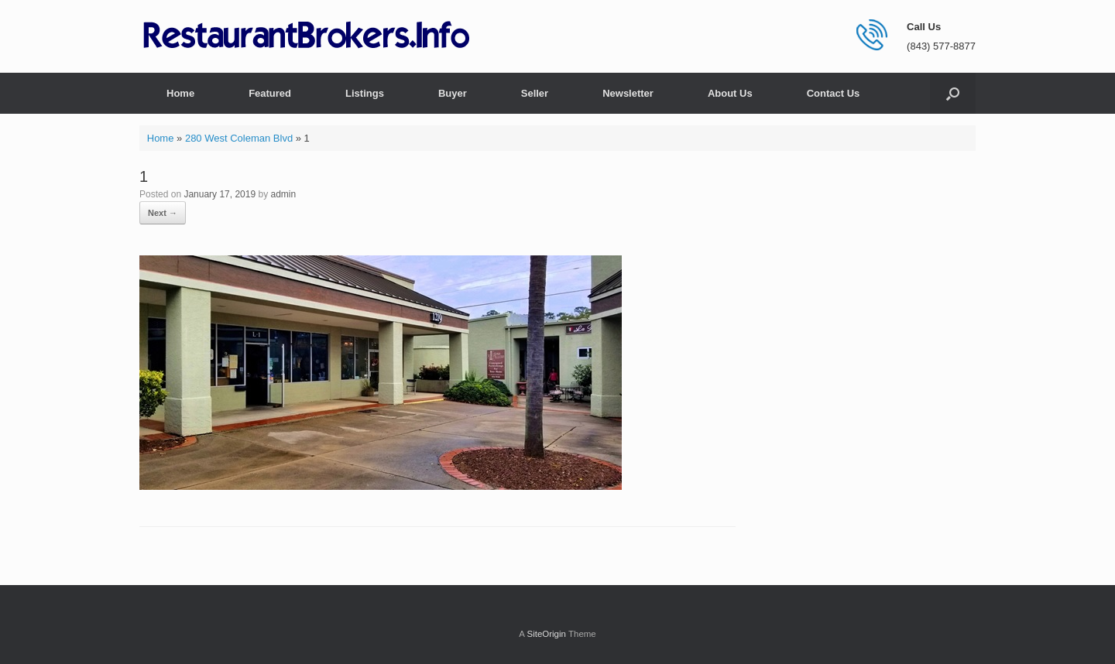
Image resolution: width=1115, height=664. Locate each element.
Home (180, 93)
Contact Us (833, 93)
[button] (953, 93)
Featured (270, 93)
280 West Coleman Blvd (239, 138)
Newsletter (628, 93)
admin (284, 194)
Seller (534, 93)
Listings (364, 93)
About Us (730, 93)
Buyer (452, 93)
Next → (162, 212)
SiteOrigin (546, 633)
